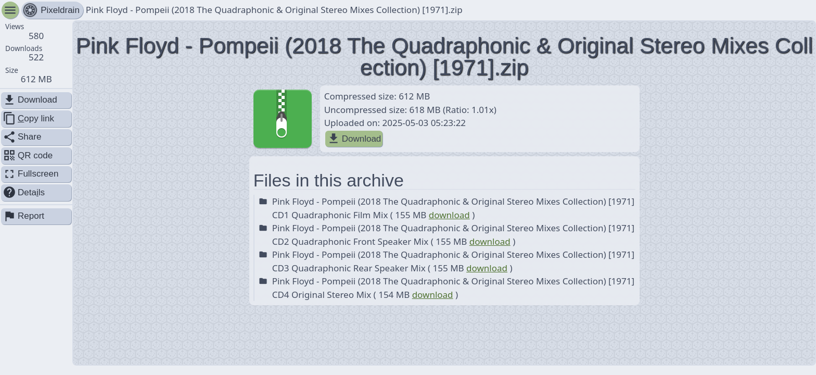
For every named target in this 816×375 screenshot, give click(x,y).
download (449, 215)
